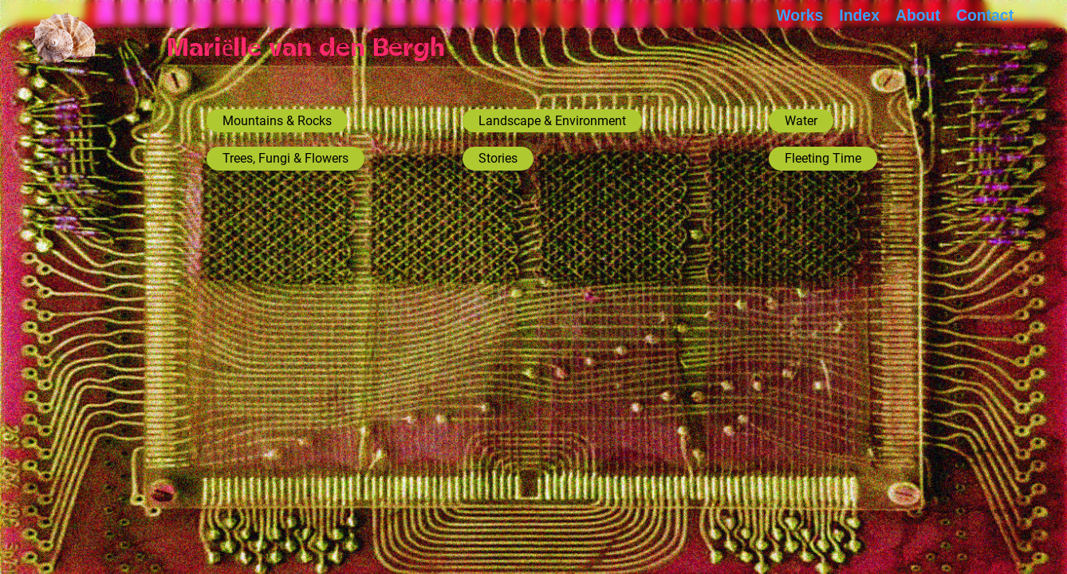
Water (801, 120)
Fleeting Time (823, 158)
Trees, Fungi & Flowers (285, 158)
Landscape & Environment (552, 120)
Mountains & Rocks (277, 120)
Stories (498, 158)
